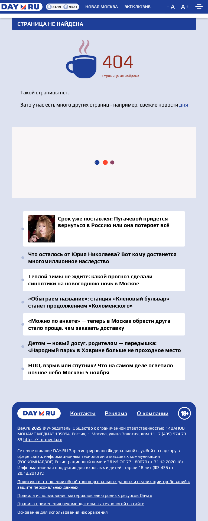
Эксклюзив (138, 7)
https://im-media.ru (42, 439)
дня (183, 105)
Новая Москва (101, 7)
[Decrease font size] (171, 7)
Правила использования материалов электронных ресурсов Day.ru (84, 495)
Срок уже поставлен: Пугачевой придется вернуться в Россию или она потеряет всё (104, 229)
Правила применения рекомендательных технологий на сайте (80, 503)
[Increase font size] (185, 7)
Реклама (116, 413)
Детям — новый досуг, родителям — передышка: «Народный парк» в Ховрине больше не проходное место (104, 346)
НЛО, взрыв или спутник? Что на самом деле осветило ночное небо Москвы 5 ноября (100, 368)
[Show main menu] (200, 7)
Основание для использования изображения (62, 512)
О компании (152, 413)
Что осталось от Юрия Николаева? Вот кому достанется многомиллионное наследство (102, 257)
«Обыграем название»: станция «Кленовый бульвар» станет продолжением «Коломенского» (98, 302)
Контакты (83, 413)
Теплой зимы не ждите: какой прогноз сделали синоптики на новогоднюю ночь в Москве (90, 279)
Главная (39, 413)
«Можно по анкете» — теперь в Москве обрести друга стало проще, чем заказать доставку (99, 324)
